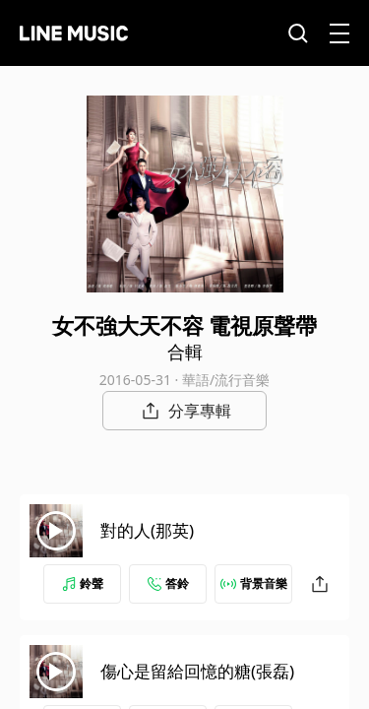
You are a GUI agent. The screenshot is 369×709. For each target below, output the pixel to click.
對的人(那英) (147, 530)
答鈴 (168, 583)
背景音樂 (253, 583)
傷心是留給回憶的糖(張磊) (197, 671)
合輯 (185, 351)
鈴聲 (82, 583)
